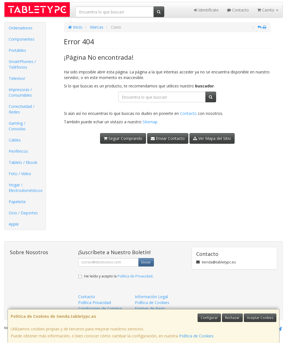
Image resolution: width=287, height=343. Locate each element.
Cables (15, 140)
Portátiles (17, 50)
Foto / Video (20, 173)
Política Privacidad (94, 302)
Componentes (21, 39)
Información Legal (151, 296)
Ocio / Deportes (23, 212)
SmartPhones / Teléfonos (22, 64)
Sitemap (150, 121)
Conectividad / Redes (21, 109)
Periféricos (18, 151)
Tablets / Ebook (23, 162)
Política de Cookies (196, 336)
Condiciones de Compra (100, 308)
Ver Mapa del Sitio (212, 138)
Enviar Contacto (168, 138)
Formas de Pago (150, 308)
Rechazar (232, 317)
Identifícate (206, 10)
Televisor (17, 78)
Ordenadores (21, 28)
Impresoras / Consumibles (20, 92)
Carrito (267, 10)
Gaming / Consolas (17, 125)
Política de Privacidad (134, 276)
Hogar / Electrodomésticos (26, 187)
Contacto (238, 10)
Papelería (17, 201)
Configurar (209, 317)
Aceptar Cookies (260, 317)
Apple (14, 224)
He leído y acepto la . (118, 276)
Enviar (146, 262)
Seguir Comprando (123, 138)
